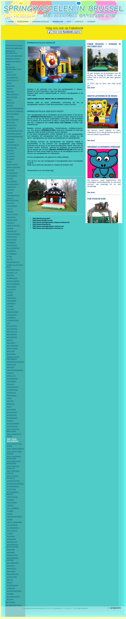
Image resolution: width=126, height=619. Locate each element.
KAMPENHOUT (13, 262)
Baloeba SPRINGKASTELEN (60, 149)
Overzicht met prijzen (14, 45)
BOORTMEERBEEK (15, 108)
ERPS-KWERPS (13, 167)
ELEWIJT (11, 153)
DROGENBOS (13, 145)
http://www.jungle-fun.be (42, 220)
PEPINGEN (11, 396)
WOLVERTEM (12, 574)
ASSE (9, 83)
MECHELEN (12, 332)
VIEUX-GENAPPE (14, 522)
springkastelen (115, 608)
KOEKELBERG (13, 281)
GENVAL (10, 190)
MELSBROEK (12, 346)
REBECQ (11, 404)
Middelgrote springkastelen (11, 52)
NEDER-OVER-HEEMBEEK (13, 358)
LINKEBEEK (12, 315)
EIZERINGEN (12, 585)
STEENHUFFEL (13, 481)
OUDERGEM (12, 390)
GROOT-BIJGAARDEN (13, 199)
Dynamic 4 (58, 608)
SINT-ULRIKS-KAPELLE (13, 477)
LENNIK (10, 306)
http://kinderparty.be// (41, 218)
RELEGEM (11, 410)
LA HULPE (11, 290)
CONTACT (79, 22)
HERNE (10, 228)
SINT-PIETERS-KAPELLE (13, 467)
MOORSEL (11, 354)
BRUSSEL (11, 123)
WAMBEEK (11, 539)
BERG (9, 100)
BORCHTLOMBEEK (15, 111)
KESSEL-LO (12, 273)
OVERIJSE (11, 393)
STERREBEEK (13, 487)
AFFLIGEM (11, 75)
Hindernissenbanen (13, 61)
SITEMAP (91, 22)
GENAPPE (11, 187)
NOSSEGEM (12, 379)
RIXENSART (12, 412)
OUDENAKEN (12, 387)
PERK (9, 398)
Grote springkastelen (14, 56)
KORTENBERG (13, 284)
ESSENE (10, 170)
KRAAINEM (11, 287)
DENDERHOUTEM (14, 131)
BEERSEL (11, 86)
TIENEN (10, 505)
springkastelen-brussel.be (33, 608)
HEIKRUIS (11, 217)
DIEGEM (10, 139)
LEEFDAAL (11, 298)
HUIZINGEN (12, 245)
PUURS (10, 599)
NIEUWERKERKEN (15, 370)
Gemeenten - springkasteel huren (14, 68)
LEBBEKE (11, 588)
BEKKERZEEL (13, 94)
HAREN (10, 212)
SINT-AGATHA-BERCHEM (13, 430)
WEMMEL (11, 552)
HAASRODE (12, 206)
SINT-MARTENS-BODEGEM (14, 462)
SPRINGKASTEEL (48, 130)
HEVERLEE (12, 231)
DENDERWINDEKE (15, 137)
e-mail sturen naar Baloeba (59, 123)
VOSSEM (11, 536)
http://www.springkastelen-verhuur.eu (48, 228)
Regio (8, 64)
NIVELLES (11, 376)
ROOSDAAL (12, 415)
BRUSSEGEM (13, 120)
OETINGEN (11, 382)
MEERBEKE (12, 337)
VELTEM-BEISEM (14, 517)
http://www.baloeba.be (42, 224)
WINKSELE (11, 569)
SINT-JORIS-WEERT (15, 449)
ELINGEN (11, 156)
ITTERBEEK (12, 254)
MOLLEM (11, 351)
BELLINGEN (12, 97)
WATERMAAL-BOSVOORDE (13, 546)
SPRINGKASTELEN (40, 22)
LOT (8, 323)
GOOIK (10, 193)
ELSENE (10, 159)
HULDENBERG (13, 248)
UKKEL (10, 514)
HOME (11, 22)
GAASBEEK (12, 181)
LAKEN (10, 292)
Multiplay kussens (13, 59)
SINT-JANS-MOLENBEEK (13, 440)
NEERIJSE (11, 365)
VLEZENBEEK (13, 528)
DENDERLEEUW (14, 134)
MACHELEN (12, 326)
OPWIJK (10, 384)
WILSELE (11, 566)
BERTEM (10, 103)
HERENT (10, 223)
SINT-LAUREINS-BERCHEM (14, 457)
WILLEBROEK (13, 563)
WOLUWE (11, 571)
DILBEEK (11, 142)
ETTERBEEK (12, 173)
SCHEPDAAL (12, 426)
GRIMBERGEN (13, 196)
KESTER (10, 276)
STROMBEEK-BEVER (13, 493)
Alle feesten (10, 602)
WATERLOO (12, 542)
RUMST (10, 421)
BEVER (10, 106)
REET (9, 407)
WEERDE (11, 550)
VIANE (9, 519)
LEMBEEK (11, 304)
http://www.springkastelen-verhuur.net (48, 226)
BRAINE (10, 117)
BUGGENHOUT (13, 597)
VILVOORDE (12, 525)
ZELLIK (10, 580)
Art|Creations (82, 608)
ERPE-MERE (12, 165)
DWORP (10, 151)
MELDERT (11, 343)
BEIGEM (10, 92)
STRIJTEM (11, 489)
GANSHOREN (13, 184)
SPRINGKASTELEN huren (41, 117)
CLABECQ (11, 128)
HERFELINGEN (13, 226)
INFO (69, 22)
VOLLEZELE (12, 531)
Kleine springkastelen (14, 48)
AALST (10, 72)
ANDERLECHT (13, 80)
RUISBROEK (12, 418)
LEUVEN (10, 309)
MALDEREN (12, 329)
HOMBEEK (11, 243)
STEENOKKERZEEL (15, 484)
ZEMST (10, 583)
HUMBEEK (11, 251)
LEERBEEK (11, 301)
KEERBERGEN (13, 270)
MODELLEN (58, 22)
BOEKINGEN (23, 22)
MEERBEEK (12, 334)
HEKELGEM (12, 220)
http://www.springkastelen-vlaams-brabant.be (51, 222)
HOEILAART (12, 237)
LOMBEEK (11, 318)
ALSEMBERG (12, 78)
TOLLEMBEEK (13, 508)
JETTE (9, 259)
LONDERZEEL (13, 320)
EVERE (10, 179)
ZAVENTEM (12, 577)
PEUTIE (10, 401)
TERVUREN (12, 503)
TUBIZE (10, 511)
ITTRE (9, 257)
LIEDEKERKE (12, 312)
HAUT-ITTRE (12, 214)
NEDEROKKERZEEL (15, 362)
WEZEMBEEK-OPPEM (13, 559)
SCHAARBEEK (13, 424)
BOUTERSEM (12, 114)
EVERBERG (12, 176)
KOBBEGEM (12, 278)
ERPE (9, 162)
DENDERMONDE (14, 591)
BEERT (10, 89)
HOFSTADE (12, 240)
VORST (10, 534)
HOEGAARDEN (13, 234)
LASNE (10, 295)
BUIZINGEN (12, 125)
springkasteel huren (14, 605)
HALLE (10, 209)
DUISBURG (11, 148)
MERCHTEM (12, 349)
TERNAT (10, 500)
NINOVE (10, 373)
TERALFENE (12, 497)
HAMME (10, 594)
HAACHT (10, 203)
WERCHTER (12, 555)
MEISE (10, 340)
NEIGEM (10, 367)
